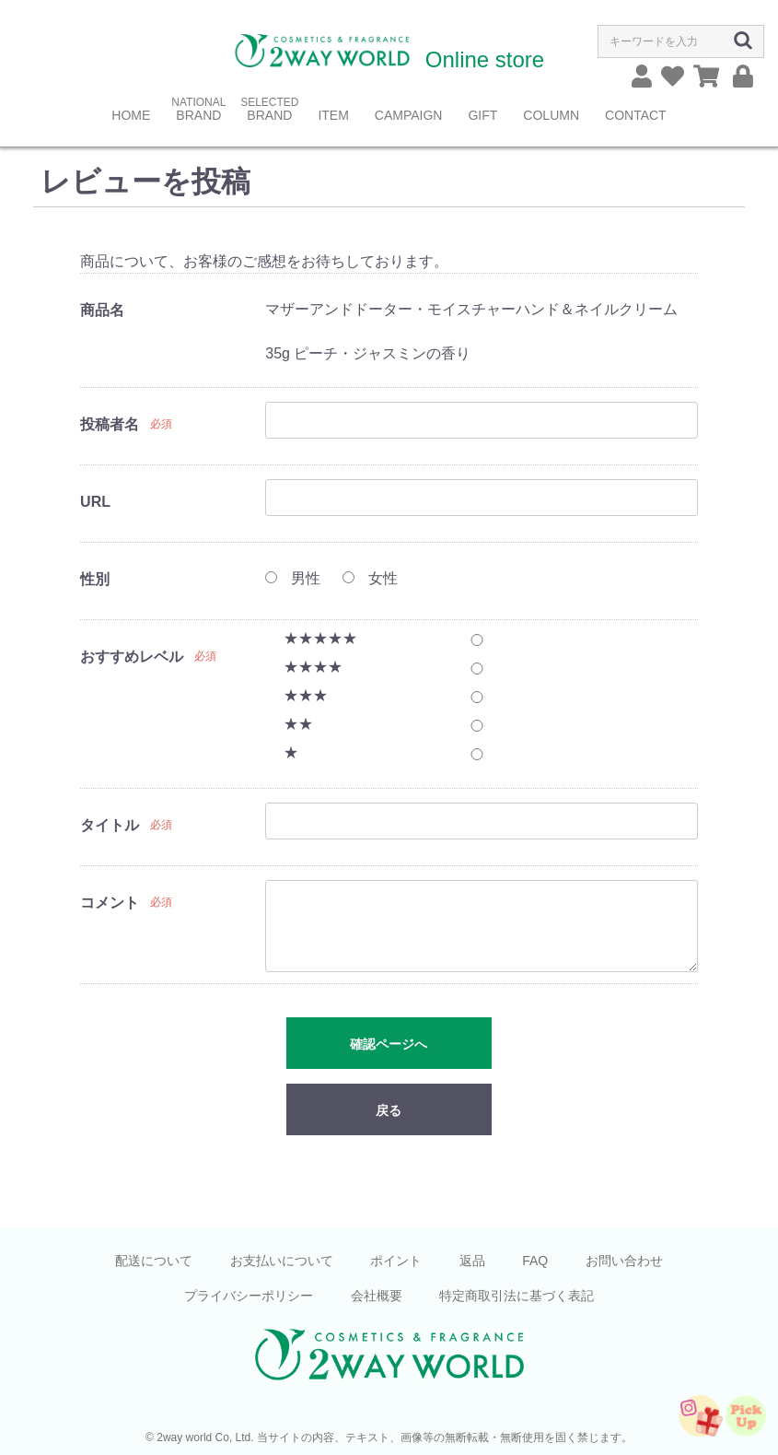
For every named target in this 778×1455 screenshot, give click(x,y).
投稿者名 (109, 424)
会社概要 (376, 1295)
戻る (388, 1110)
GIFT (482, 115)
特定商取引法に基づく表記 (516, 1295)
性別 (95, 579)
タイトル (109, 825)
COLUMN (551, 115)
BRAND (198, 115)
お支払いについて (281, 1260)
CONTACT (636, 115)
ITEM (333, 115)
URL (95, 502)
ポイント (396, 1260)
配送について (153, 1260)
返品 (472, 1260)
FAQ (535, 1260)
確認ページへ (388, 1044)
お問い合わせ (624, 1260)
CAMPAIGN (409, 115)
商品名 (102, 310)
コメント (109, 902)
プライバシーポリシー (248, 1295)
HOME (130, 115)
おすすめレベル (131, 656)
